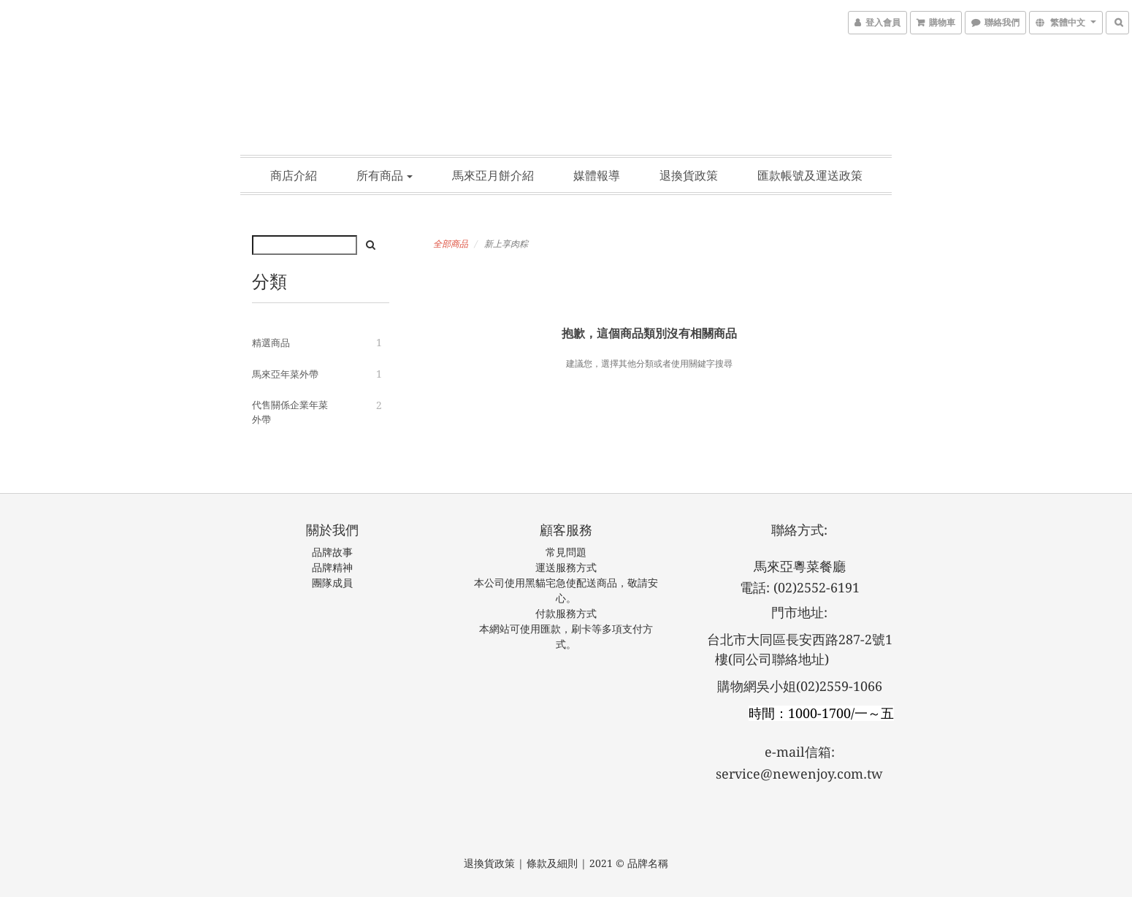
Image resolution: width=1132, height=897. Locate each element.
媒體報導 (596, 175)
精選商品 (271, 342)
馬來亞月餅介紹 (493, 175)
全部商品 (450, 244)
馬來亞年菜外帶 (285, 374)
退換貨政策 (688, 175)
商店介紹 (293, 175)
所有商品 (384, 175)
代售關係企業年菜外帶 (290, 412)
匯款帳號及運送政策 (810, 175)
